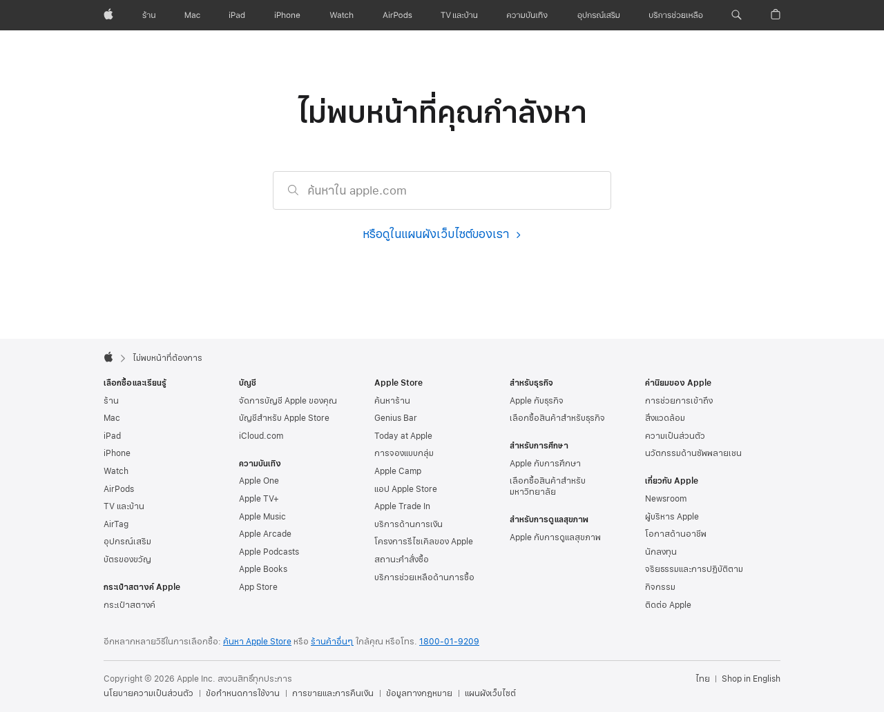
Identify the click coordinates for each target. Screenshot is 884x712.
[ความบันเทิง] (527, 15)
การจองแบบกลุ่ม (404, 453)
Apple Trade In (402, 506)
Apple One (259, 481)
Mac (112, 418)
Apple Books (263, 569)
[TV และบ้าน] (459, 15)
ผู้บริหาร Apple (672, 517)
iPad (112, 436)
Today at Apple (403, 436)
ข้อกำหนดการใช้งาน (243, 693)
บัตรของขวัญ (127, 559)
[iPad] (237, 15)
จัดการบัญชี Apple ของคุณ (288, 401)
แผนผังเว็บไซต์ (490, 693)
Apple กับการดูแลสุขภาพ (555, 537)
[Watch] (341, 15)
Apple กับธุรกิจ (537, 401)
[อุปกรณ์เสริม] (599, 15)
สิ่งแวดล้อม (665, 418)
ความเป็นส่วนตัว (675, 436)
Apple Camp (397, 471)
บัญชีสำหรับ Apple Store (284, 418)
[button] (736, 15)
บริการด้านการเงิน (408, 524)
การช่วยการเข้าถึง (679, 401)
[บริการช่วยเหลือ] (676, 15)
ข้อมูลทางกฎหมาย (419, 693)
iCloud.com (261, 436)
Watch (116, 471)
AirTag (116, 524)
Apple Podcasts (269, 552)
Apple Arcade (265, 534)
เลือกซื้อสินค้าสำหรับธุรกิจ (557, 418)
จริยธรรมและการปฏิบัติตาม (694, 569)
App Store (258, 587)
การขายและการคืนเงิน (333, 693)
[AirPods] (397, 15)
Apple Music (262, 517)
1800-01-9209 (449, 641)
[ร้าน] (149, 15)
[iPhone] (287, 15)
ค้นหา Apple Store (257, 641)
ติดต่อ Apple (668, 605)
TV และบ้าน (124, 506)
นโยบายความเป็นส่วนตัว (148, 693)
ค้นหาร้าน (392, 401)
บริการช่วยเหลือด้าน (424, 577)
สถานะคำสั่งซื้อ (401, 559)
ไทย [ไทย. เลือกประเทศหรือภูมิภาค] (702, 678)
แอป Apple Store (405, 489)
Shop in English (751, 678)
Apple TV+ (259, 499)
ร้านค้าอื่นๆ (332, 641)
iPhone (117, 453)
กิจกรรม (660, 587)
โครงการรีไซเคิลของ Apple (423, 541)
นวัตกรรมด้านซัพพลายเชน (693, 453)
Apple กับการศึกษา (545, 463)
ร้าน (111, 401)
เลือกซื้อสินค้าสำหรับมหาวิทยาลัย (548, 486)
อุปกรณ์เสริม (127, 541)
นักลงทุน (661, 552)
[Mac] (192, 15)
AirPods (119, 489)
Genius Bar (395, 418)
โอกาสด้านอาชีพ (676, 534)
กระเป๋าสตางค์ (129, 605)
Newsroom (665, 499)
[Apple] (108, 15)
